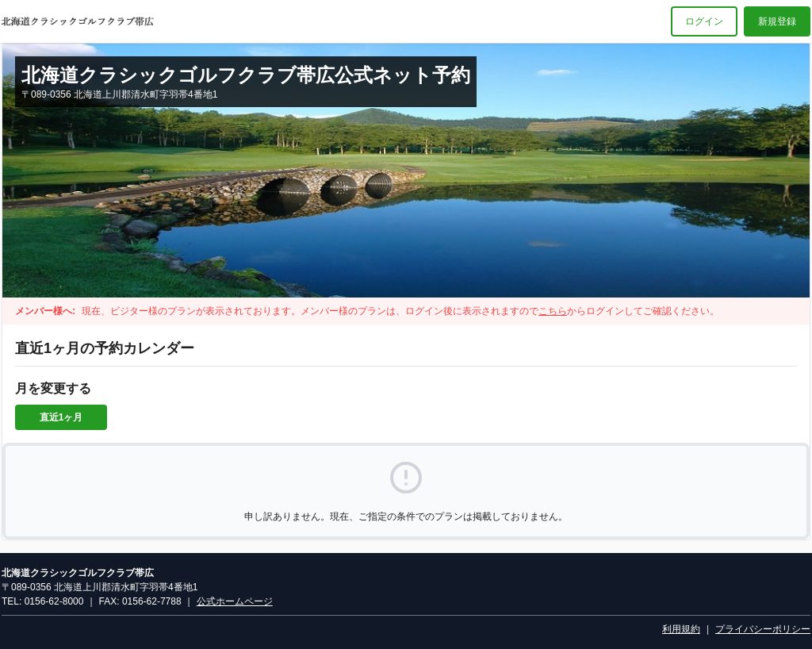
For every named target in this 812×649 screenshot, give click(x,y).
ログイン (704, 21)
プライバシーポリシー (762, 629)
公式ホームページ (235, 601)
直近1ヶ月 (61, 417)
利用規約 (681, 629)
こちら (552, 311)
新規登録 (777, 21)
